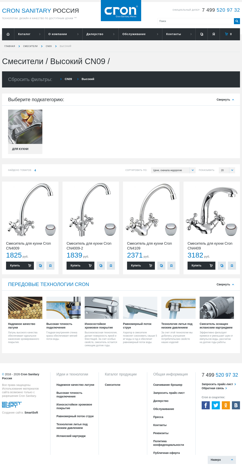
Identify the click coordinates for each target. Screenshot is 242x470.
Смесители (30, 46)
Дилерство (95, 34)
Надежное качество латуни (75, 384)
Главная (9, 46)
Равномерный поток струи (75, 416)
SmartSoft (31, 412)
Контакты (173, 34)
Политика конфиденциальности (168, 443)
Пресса (158, 417)
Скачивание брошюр (167, 384)
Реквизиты (160, 433)
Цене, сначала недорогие (174, 170)
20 (228, 170)
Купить (15, 265)
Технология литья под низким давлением (72, 426)
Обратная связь (213, 388)
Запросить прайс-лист (169, 392)
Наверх (216, 459)
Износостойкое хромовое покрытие (74, 406)
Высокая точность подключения (69, 394)
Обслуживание (134, 34)
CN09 (49, 46)
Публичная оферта (166, 452)
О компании (57, 34)
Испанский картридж (71, 436)
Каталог (24, 34)
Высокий (66, 46)
